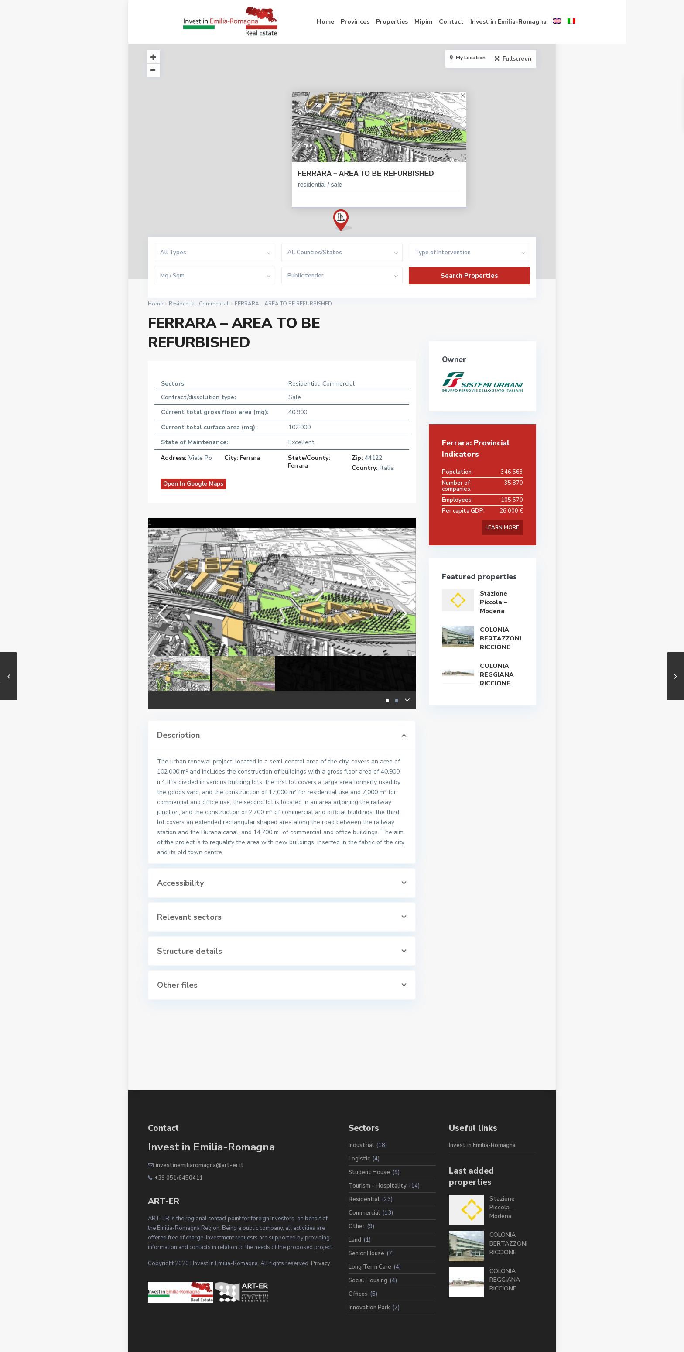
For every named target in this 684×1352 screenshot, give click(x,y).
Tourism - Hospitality (378, 1186)
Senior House (366, 1253)
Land (355, 1240)
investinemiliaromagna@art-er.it (200, 1165)
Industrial (361, 1145)
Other (357, 1226)
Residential (182, 303)
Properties (357, 21)
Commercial (214, 303)
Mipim (388, 21)
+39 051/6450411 (178, 1178)
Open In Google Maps (193, 484)
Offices (358, 1294)
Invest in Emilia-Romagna (473, 21)
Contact (416, 21)
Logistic (359, 1159)
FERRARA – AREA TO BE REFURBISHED (366, 173)
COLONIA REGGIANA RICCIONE (497, 675)
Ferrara (250, 458)
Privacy (320, 1263)
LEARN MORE (502, 527)
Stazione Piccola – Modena (493, 602)
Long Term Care (370, 1267)
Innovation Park (369, 1307)
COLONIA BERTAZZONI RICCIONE (500, 638)
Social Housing (368, 1280)
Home (290, 21)
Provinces (319, 21)
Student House (369, 1172)
